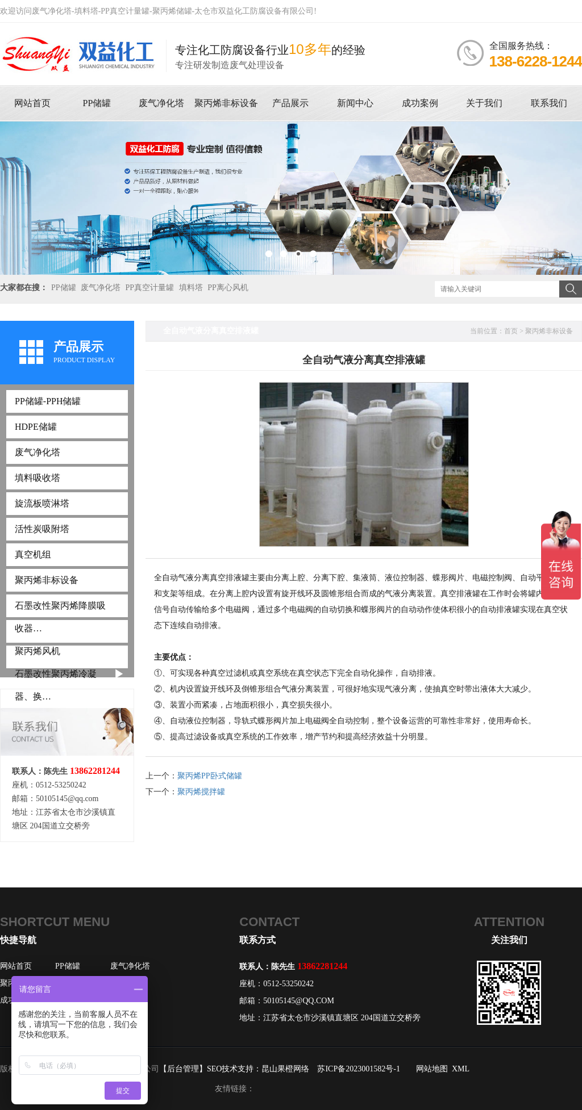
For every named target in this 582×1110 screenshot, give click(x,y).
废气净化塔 (100, 287)
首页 (511, 331)
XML (460, 1069)
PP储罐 (63, 287)
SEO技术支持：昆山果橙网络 (258, 1069)
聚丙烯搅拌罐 (201, 792)
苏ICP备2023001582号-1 (358, 1069)
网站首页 (16, 966)
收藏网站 (417, 11)
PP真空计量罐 (150, 287)
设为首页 (461, 11)
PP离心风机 (227, 287)
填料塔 (191, 287)
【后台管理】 (183, 1069)
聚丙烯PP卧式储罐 (209, 776)
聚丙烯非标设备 (549, 331)
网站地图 (432, 1069)
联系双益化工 (535, 11)
